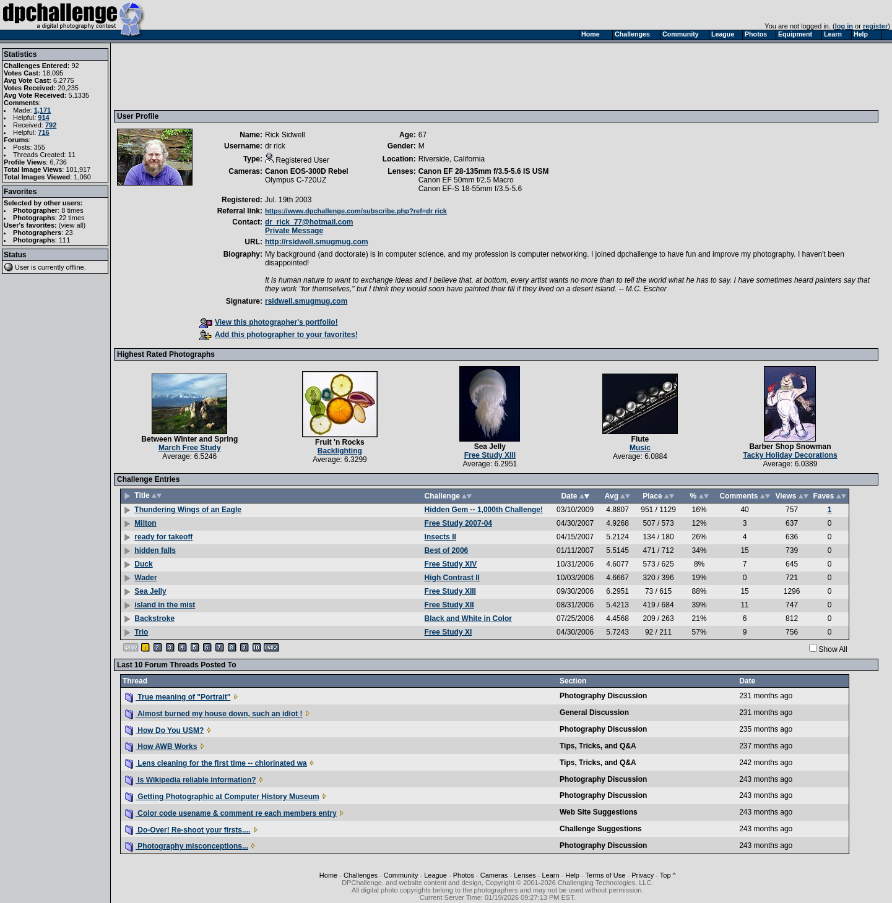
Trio (141, 632)
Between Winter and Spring (189, 439)
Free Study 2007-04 (458, 523)
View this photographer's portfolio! (268, 322)
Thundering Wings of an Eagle (187, 509)
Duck (143, 564)
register (875, 26)
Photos (463, 875)
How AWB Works (161, 746)
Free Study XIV (451, 564)
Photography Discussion (603, 695)
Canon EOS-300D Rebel (307, 171)
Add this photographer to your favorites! (278, 334)
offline (75, 267)
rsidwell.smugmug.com (306, 301)
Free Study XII (449, 605)
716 (43, 132)
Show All (833, 649)
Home (328, 875)
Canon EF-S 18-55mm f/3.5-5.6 (470, 188)
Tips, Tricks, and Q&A (598, 746)
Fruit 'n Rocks (340, 442)
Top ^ (668, 875)
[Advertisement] (342, 76)
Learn (550, 875)
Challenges (361, 875)
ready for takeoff (163, 537)
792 (50, 125)
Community (401, 875)
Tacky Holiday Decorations (790, 455)
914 (43, 117)
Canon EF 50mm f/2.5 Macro (466, 180)
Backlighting (340, 451)
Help (572, 875)
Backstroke (154, 618)
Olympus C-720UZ (295, 180)
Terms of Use (606, 875)
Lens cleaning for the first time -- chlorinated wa (216, 763)
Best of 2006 (447, 550)
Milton (145, 523)
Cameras (494, 875)
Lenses (524, 875)
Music (640, 447)
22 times (72, 217)
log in (844, 26)
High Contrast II (452, 577)
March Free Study (189, 447)
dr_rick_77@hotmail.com (309, 222)
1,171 (42, 110)
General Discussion (594, 712)
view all (72, 225)
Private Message (294, 230)
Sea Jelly (490, 446)
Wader (145, 577)
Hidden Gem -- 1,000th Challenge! (484, 509)
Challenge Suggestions (601, 828)
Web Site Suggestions (599, 812)
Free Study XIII (490, 455)
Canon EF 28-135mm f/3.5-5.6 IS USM (483, 171)
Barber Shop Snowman (790, 446)
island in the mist (164, 605)
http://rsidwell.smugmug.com (316, 242)
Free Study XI (448, 632)
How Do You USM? (164, 730)
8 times (72, 210)
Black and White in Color (468, 618)
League (435, 875)
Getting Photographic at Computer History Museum (222, 796)
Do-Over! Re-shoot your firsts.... (187, 830)
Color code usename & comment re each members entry (231, 813)
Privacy (642, 875)
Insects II (440, 537)
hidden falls (155, 550)
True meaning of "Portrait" (177, 697)
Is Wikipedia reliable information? (190, 780)
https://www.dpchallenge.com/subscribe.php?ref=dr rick (356, 211)
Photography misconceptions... (186, 846)
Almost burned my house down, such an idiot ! (214, 713)
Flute (640, 439)
